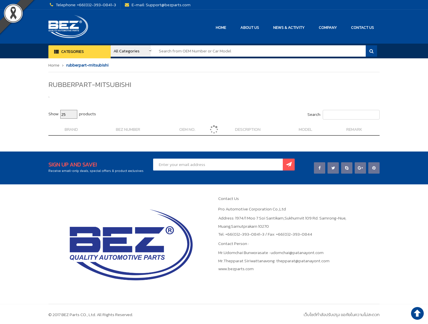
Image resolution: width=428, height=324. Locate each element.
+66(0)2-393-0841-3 (96, 4)
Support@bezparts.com (168, 4)
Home (53, 65)
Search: (343, 115)
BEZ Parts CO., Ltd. (78, 314)
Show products (72, 114)
